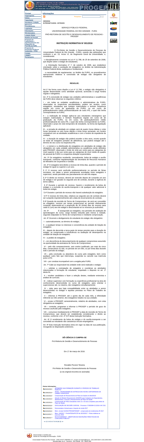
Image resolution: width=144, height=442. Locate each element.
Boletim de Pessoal (31, 37)
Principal (28, 13)
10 (58, 421)
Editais (27, 18)
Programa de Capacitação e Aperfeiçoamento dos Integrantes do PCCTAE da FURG (32, 42)
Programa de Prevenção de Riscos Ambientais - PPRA (32, 49)
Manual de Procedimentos (30, 25)
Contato (27, 53)
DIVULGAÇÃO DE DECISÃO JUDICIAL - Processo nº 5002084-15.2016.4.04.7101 (80, 405)
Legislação (28, 28)
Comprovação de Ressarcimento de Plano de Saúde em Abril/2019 (75, 395)
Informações (29, 30)
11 (60, 421)
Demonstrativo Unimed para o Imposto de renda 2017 (71, 408)
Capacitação (29, 20)
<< (45, 421)
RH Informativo (30, 33)
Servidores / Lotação (32, 22)
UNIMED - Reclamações (29, 56)
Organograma (29, 15)
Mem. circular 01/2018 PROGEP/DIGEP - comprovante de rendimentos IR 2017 (79, 411)
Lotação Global (30, 35)
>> (62, 421)
